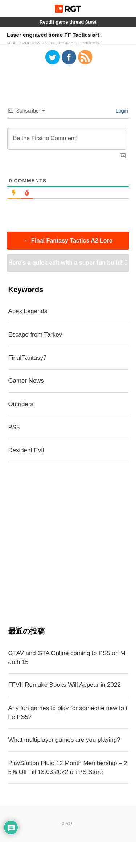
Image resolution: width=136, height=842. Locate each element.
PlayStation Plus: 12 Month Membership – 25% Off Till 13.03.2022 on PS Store (67, 767)
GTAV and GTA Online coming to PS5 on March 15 (66, 657)
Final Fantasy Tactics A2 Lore (68, 240)
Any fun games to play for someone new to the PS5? (68, 712)
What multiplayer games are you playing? (64, 739)
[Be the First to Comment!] (67, 139)
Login (121, 111)
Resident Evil (26, 450)
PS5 (14, 427)
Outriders (20, 404)
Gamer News (26, 380)
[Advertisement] (68, 544)
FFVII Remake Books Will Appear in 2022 (64, 684)
